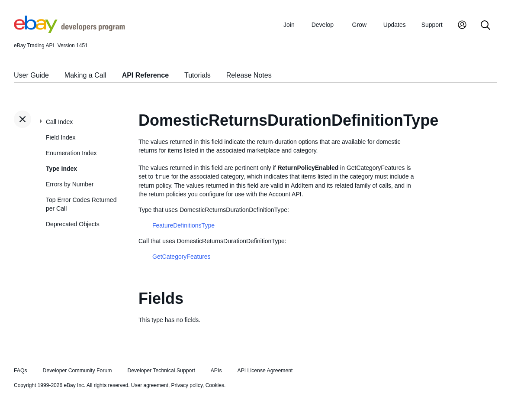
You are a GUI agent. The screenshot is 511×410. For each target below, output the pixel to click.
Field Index (60, 137)
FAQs (20, 371)
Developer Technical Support (161, 371)
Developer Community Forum (77, 371)
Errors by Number (69, 184)
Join (289, 24)
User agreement (149, 385)
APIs (216, 371)
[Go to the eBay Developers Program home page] (69, 30)
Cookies (215, 385)
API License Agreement (264, 371)
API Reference (145, 75)
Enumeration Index (71, 153)
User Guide (31, 75)
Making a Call (85, 75)
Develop (323, 24)
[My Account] (462, 25)
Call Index (59, 121)
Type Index (61, 168)
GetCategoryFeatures (181, 256)
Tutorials (197, 75)
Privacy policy (186, 385)
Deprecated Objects (73, 224)
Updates (394, 24)
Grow (359, 24)
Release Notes (249, 75)
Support (432, 24)
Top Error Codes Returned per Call (81, 204)
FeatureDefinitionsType (183, 225)
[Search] (485, 25)
